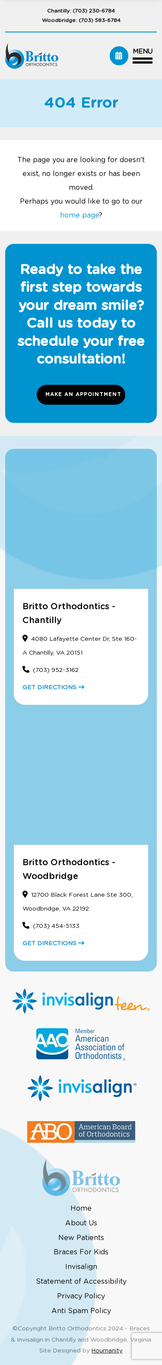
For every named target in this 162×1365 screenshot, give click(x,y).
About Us (81, 1223)
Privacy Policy (81, 1296)
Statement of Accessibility (81, 1281)
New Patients (81, 1237)
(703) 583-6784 (100, 20)
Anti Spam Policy (81, 1310)
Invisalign (81, 1266)
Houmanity (107, 1351)
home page (79, 215)
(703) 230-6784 (94, 10)
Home (81, 1208)
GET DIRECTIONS (53, 687)
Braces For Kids (81, 1252)
